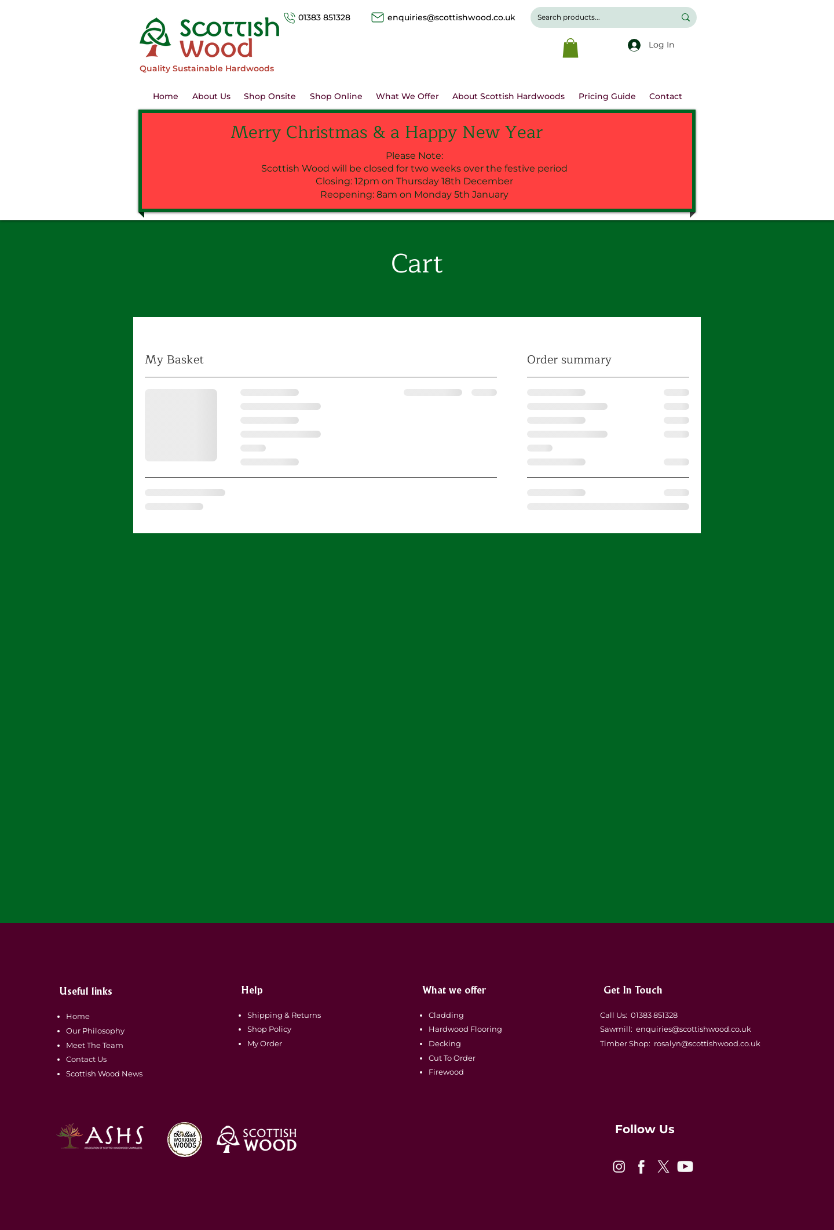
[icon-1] (619, 1167)
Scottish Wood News (104, 1073)
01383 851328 (336, 17)
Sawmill (614, 1029)
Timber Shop (623, 1043)
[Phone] (289, 18)
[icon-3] (663, 1167)
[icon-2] (641, 1167)
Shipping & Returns (285, 1015)
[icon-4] (685, 1167)
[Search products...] (597, 17)
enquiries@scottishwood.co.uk (451, 17)
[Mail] (378, 17)
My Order (264, 1043)
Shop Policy (269, 1029)
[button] (570, 47)
